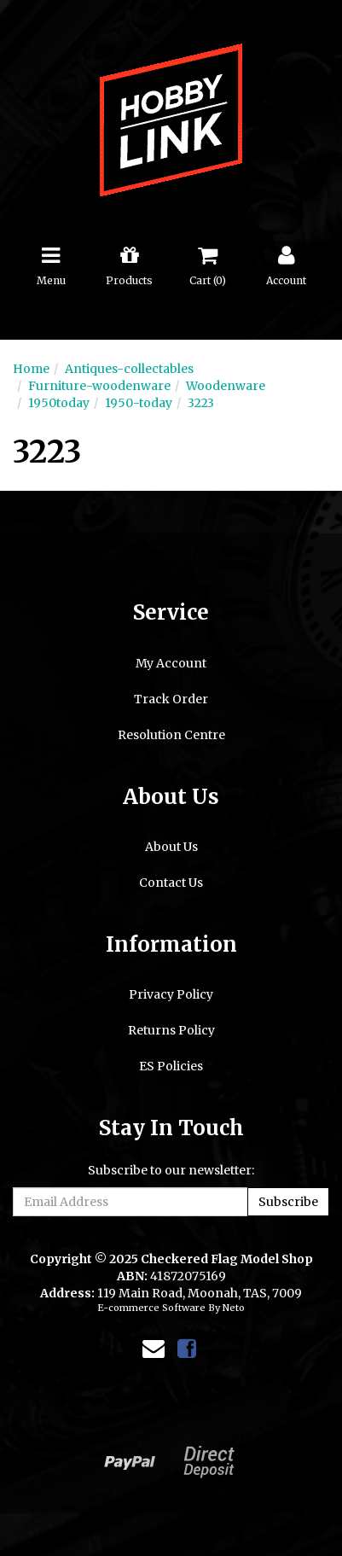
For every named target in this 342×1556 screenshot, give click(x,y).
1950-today (138, 403)
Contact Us (171, 882)
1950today (59, 403)
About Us (171, 846)
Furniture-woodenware (99, 385)
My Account (171, 663)
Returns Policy (171, 1030)
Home (31, 368)
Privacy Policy (171, 994)
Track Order (171, 699)
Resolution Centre (171, 735)
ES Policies (171, 1066)
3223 (201, 403)
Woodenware (225, 385)
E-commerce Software (151, 1308)
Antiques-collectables (129, 368)
